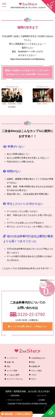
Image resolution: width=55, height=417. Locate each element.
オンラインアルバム (15, 379)
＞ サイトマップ (40, 395)
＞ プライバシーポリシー (14, 400)
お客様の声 (35, 366)
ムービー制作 (12, 371)
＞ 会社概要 (41, 400)
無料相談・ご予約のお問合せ (18, 414)
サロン (34, 379)
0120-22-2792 (31, 314)
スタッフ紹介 (36, 371)
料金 (33, 362)
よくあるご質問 (13, 375)
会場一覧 (10, 362)
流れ (8, 366)
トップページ (12, 358)
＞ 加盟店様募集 (14, 395)
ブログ (34, 375)
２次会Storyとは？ (38, 358)
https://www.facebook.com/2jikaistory (27, 59)
